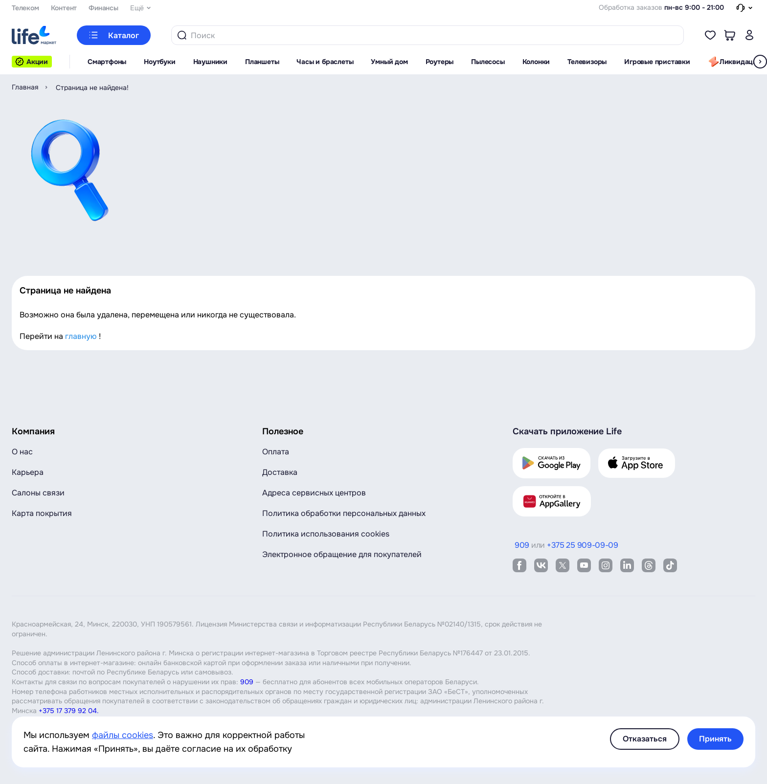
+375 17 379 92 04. (69, 710)
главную (81, 336)
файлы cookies (122, 735)
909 (246, 681)
